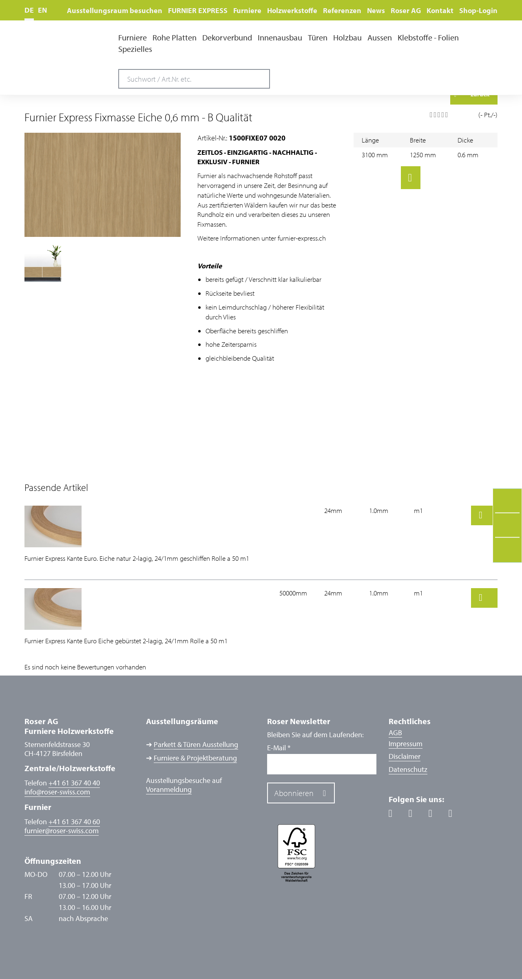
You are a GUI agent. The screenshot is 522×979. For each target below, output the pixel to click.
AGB (395, 732)
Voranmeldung (169, 789)
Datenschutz (408, 769)
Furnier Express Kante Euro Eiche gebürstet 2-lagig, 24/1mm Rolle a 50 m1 (126, 640)
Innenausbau (280, 37)
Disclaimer (404, 756)
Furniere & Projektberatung (195, 758)
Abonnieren (294, 793)
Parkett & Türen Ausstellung (196, 744)
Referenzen (342, 10)
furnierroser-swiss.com (61, 830)
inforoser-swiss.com (57, 791)
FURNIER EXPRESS (198, 10)
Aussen (379, 37)
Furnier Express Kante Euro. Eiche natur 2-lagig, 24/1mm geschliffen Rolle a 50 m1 (136, 558)
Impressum (405, 743)
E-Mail (278, 747)
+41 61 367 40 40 (74, 782)
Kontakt (440, 10)
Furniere (247, 10)
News (376, 10)
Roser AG (406, 10)
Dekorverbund (227, 37)
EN (42, 10)
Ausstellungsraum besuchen (114, 10)
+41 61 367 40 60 (74, 821)
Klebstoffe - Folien (428, 37)
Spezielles (135, 49)
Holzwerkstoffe (292, 10)
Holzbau (347, 37)
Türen (317, 37)
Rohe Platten (175, 37)
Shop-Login (478, 10)
